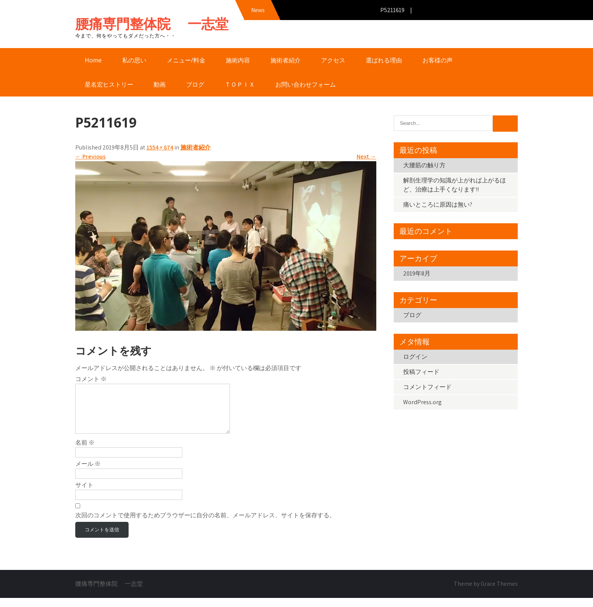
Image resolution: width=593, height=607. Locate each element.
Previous (90, 156)
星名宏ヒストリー (109, 84)
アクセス (333, 60)
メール (88, 473)
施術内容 (238, 60)
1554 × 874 (159, 147)
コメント (91, 379)
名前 (85, 452)
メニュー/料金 (186, 60)
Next (366, 156)
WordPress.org (422, 402)
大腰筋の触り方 (424, 165)
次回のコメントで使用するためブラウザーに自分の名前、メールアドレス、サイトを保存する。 (205, 524)
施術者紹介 (285, 60)
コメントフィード (427, 387)
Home (93, 60)
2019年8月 (416, 273)
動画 (160, 84)
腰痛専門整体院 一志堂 (151, 23)
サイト (84, 494)
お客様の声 (437, 60)
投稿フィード (421, 372)
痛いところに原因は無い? (437, 205)
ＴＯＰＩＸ (240, 84)
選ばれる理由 (384, 60)
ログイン (415, 357)
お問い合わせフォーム (305, 84)
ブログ (195, 84)
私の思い (134, 60)
